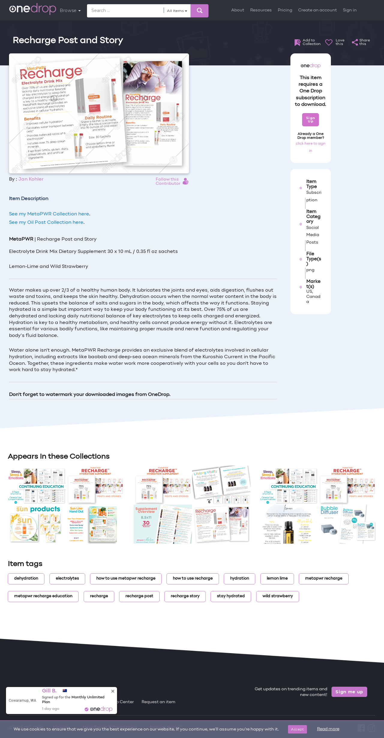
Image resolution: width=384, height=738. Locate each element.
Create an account (317, 10)
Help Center (121, 702)
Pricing (285, 10)
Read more (328, 729)
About (237, 10)
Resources (261, 10)
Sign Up (310, 119)
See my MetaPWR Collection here (49, 214)
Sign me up (349, 691)
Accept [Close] (297, 729)
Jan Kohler (31, 179)
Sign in (350, 10)
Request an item (159, 702)
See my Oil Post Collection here (46, 222)
